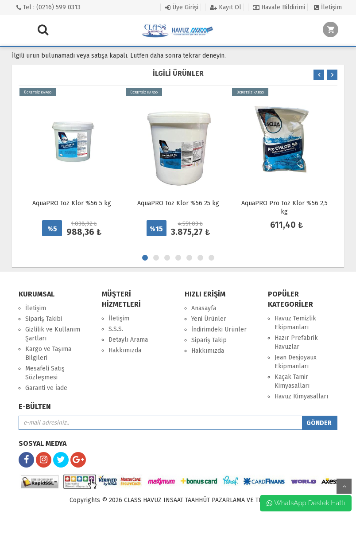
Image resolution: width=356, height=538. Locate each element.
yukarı (344, 486)
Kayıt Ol (225, 7)
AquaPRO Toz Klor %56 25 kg (178, 203)
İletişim (328, 7)
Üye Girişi (181, 7)
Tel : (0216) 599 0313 (48, 7)
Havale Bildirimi (279, 7)
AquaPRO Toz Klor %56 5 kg (71, 203)
